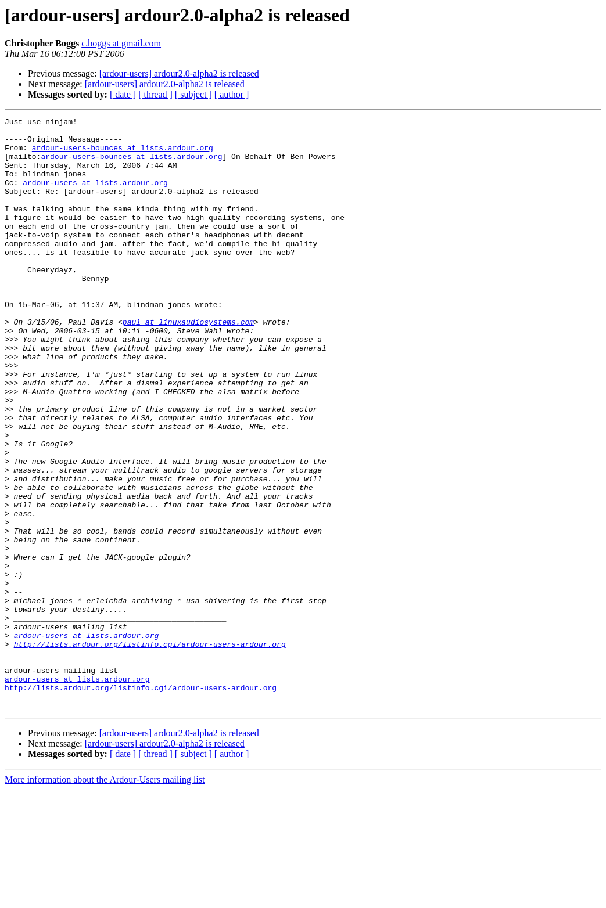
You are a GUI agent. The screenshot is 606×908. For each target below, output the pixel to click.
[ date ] (123, 94)
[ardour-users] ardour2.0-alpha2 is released (179, 73)
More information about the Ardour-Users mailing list (105, 898)
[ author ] (231, 94)
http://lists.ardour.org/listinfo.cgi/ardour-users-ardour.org (150, 750)
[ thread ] (155, 94)
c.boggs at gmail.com (121, 43)
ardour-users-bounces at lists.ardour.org (122, 154)
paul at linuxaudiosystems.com (188, 363)
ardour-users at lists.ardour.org (95, 196)
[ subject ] (193, 94)
